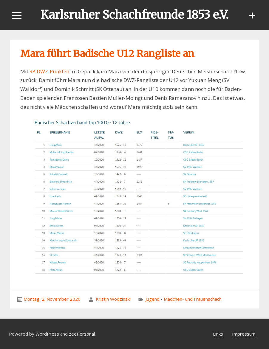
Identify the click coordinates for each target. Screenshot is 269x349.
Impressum (244, 334)
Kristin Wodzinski (113, 299)
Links (218, 334)
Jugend (153, 299)
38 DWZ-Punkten (49, 71)
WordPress (47, 334)
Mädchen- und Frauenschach (193, 299)
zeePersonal (82, 334)
